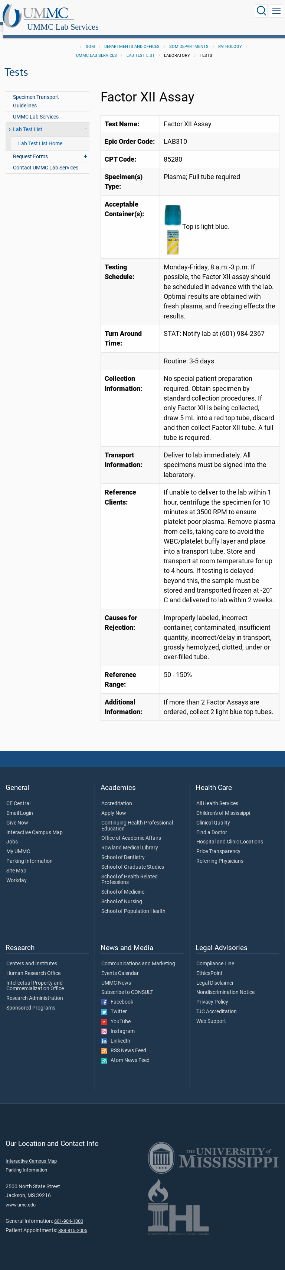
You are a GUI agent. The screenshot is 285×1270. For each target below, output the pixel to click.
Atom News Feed (125, 1052)
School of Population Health (133, 903)
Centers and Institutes (31, 956)
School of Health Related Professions (129, 872)
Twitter (114, 1004)
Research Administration (34, 990)
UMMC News (116, 975)
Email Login (19, 805)
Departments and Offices (132, 38)
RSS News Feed (123, 1043)
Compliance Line (215, 956)
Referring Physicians (219, 853)
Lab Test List (141, 47)
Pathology (230, 38)
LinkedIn (115, 1033)
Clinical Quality (213, 815)
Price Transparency (218, 843)
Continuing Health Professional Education (137, 818)
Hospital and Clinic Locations (229, 834)
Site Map (16, 863)
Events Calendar (120, 965)
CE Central (18, 795)
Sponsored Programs (30, 1000)
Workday (16, 872)
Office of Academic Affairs (131, 830)
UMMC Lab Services (134, 12)
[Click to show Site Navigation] (276, 10)
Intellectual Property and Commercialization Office (35, 978)
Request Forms (30, 148)
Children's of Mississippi (223, 805)
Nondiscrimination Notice (225, 984)
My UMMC (18, 843)
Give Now (17, 815)
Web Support (211, 1013)
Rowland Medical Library (129, 840)
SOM (90, 38)
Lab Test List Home (40, 135)
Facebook (117, 994)
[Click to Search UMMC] (261, 10)
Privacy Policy (212, 994)
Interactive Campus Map (34, 824)
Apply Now (113, 805)
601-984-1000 (68, 1213)
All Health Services (217, 795)
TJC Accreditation (216, 1004)
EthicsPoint (209, 965)
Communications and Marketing (138, 956)
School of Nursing (121, 894)
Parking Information (29, 853)
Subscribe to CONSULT (127, 984)
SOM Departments (189, 38)
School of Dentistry (123, 849)
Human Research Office (33, 965)
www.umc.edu (21, 1196)
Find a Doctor (211, 824)
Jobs (12, 834)
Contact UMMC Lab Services (45, 159)
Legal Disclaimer (215, 975)
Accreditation (116, 795)
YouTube (116, 1014)
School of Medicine (122, 884)
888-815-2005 (72, 1222)
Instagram (118, 1023)
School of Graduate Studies (132, 859)
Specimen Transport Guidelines (36, 93)
